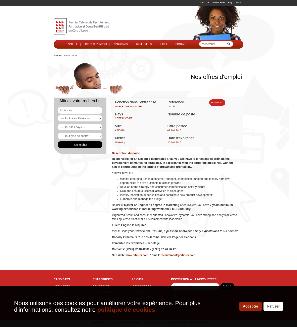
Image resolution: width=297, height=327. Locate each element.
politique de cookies (126, 309)
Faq (230, 2)
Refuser (273, 306)
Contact (238, 2)
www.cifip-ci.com (137, 255)
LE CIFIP (163, 44)
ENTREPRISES (143, 44)
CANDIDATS (121, 44)
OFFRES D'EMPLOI (96, 44)
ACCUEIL (73, 44)
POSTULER (217, 102)
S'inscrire (204, 2)
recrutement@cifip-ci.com (178, 255)
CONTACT (181, 44)
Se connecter (218, 2)
